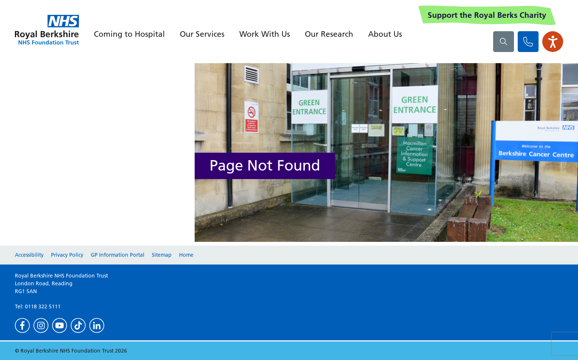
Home (186, 255)
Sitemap (162, 255)
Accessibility (29, 255)
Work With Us (264, 34)
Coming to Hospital (129, 34)
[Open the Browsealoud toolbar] (552, 41)
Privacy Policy (67, 255)
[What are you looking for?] (503, 41)
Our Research (329, 34)
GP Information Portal (117, 255)
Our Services (202, 34)
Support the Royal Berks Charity (487, 15)
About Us (385, 34)
